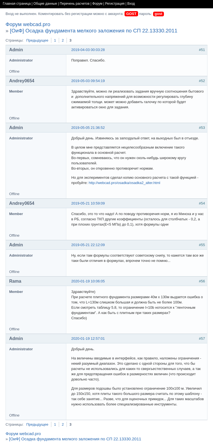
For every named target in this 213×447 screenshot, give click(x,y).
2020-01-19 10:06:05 (88, 281)
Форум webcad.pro (28, 24)
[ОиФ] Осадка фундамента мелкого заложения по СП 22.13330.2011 (94, 31)
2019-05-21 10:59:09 (88, 203)
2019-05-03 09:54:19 (88, 81)
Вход (131, 4)
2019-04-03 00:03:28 (88, 50)
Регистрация (115, 4)
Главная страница (17, 4)
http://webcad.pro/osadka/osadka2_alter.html (124, 183)
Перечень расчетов (75, 4)
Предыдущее (37, 40)
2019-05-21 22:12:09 (88, 245)
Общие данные (45, 4)
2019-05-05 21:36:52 (88, 128)
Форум (97, 4)
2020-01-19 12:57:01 (88, 338)
